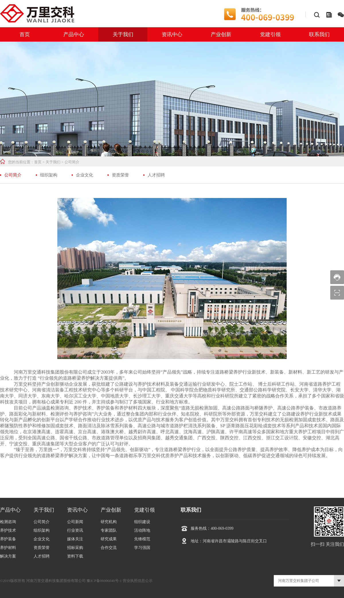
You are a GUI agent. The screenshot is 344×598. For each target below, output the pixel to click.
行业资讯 (75, 530)
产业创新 (221, 34)
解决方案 (8, 556)
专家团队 (109, 530)
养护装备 (8, 539)
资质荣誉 (120, 175)
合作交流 (109, 547)
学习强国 (142, 547)
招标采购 (75, 547)
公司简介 (71, 162)
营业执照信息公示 (138, 580)
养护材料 (8, 547)
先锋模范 (142, 539)
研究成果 (109, 539)
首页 (24, 34)
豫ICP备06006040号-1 (104, 580)
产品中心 (73, 34)
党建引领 (270, 34)
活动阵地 (142, 530)
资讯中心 (172, 34)
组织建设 (142, 522)
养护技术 (8, 530)
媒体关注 (75, 539)
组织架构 (48, 175)
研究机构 (109, 522)
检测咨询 (8, 522)
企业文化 (84, 175)
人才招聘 (156, 175)
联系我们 (319, 34)
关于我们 (123, 34)
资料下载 (75, 556)
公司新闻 (75, 522)
